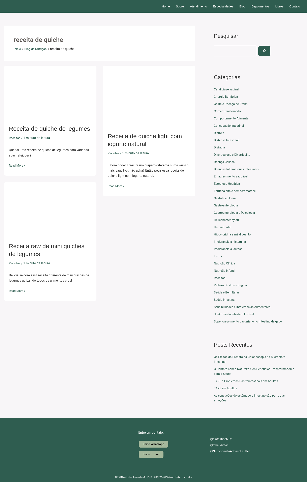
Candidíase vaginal (227, 89)
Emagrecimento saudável (232, 176)
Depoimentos (260, 6)
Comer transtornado (228, 111)
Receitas (15, 138)
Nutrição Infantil (225, 271)
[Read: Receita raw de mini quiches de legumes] (50, 209)
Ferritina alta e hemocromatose (236, 191)
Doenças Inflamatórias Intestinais (238, 169)
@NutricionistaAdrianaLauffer (228, 451)
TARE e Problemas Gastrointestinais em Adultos (248, 381)
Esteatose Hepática (228, 184)
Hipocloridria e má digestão (233, 234)
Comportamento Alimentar (233, 118)
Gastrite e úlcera (225, 198)
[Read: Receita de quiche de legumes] (50, 92)
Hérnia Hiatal (223, 227)
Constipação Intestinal (230, 125)
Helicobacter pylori (227, 220)
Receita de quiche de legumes (49, 128)
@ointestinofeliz (218, 439)
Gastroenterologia (227, 205)
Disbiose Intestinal (227, 140)
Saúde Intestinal (225, 300)
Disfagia (220, 147)
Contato (294, 6)
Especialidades (223, 6)
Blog (242, 6)
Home (166, 6)
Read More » (18, 165)
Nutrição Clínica (225, 263)
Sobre (180, 6)
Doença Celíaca (225, 162)
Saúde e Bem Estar (227, 292)
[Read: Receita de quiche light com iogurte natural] (149, 96)
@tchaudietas (216, 445)
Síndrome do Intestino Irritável (235, 314)
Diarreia (219, 133)
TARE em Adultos (226, 388)
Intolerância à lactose (229, 249)
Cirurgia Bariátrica (227, 96)
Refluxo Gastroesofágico (231, 285)
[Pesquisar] (267, 51)
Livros (279, 6)
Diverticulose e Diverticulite (233, 155)
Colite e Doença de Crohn (232, 104)
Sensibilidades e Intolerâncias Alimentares (244, 307)
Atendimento (198, 6)
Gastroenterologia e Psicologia (236, 213)
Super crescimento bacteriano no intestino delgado (250, 321)
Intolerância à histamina (231, 242)
